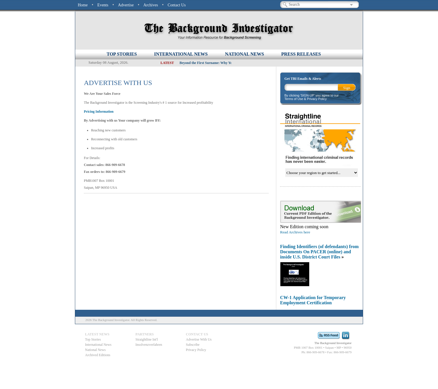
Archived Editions (97, 355)
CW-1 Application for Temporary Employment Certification (313, 300)
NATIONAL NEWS (244, 54)
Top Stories (122, 54)
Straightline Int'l (146, 339)
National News (95, 350)
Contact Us (177, 5)
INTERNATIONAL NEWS (181, 54)
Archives (151, 5)
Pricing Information (99, 111)
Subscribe (192, 345)
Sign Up (346, 88)
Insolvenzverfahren (148, 345)
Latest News (97, 334)
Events (102, 5)
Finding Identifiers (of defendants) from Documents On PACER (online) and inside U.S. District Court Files (319, 251)
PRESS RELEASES (301, 54)
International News (98, 345)
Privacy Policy (196, 350)
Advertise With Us (199, 339)
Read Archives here (295, 232)
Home (83, 5)
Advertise (126, 5)
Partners (144, 334)
